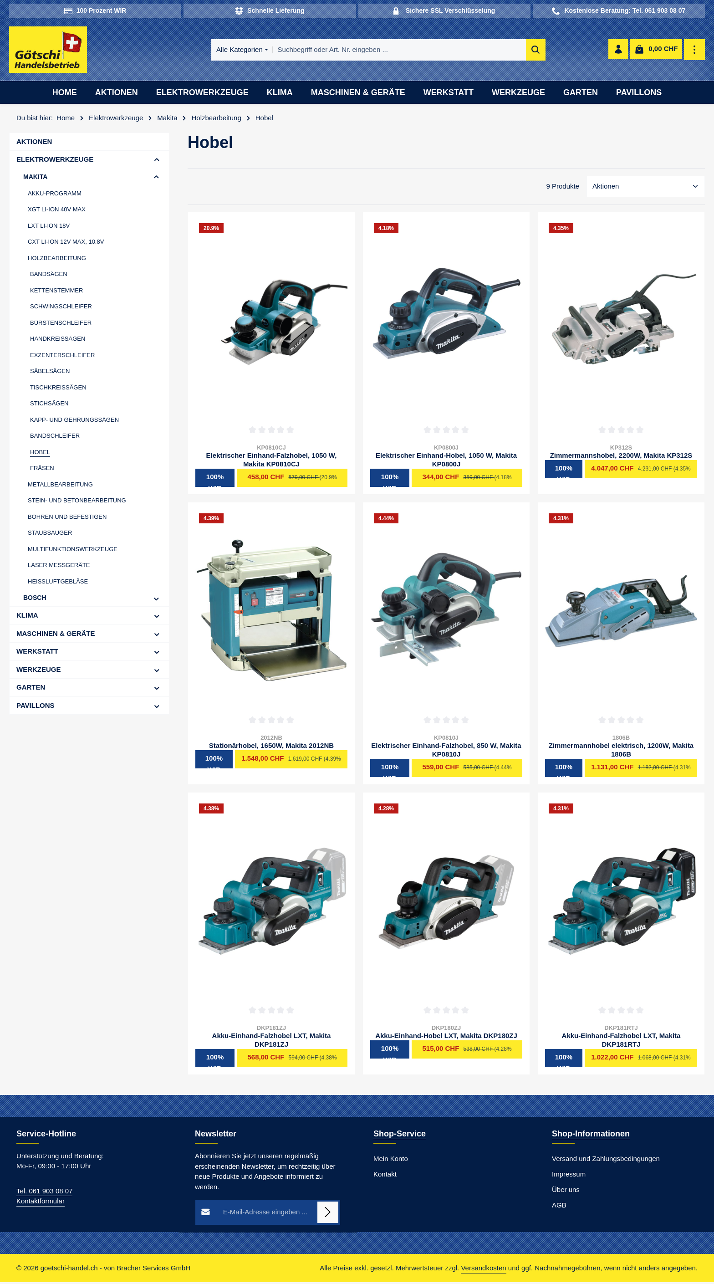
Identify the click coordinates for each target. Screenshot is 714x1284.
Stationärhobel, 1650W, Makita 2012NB (271, 747)
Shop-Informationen (591, 1135)
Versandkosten (483, 1270)
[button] (157, 161)
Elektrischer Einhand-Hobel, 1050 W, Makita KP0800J (446, 461)
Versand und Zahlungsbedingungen (606, 1160)
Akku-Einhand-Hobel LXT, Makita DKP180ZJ (446, 1037)
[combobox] (369, 50)
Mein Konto (390, 1160)
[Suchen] (505, 50)
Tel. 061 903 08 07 (44, 1192)
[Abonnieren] (328, 1213)
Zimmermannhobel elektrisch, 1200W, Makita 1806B (621, 751)
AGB (559, 1206)
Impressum (569, 1175)
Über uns (566, 1191)
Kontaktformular (40, 1203)
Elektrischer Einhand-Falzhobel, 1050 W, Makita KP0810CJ (271, 461)
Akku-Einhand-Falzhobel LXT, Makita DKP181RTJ (621, 1041)
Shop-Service (399, 1135)
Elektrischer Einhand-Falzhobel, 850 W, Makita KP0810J (446, 751)
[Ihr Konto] (617, 50)
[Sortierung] (645, 188)
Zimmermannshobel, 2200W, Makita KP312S (621, 457)
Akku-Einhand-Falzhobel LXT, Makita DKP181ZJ (271, 1041)
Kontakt (385, 1175)
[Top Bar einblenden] (694, 50)
